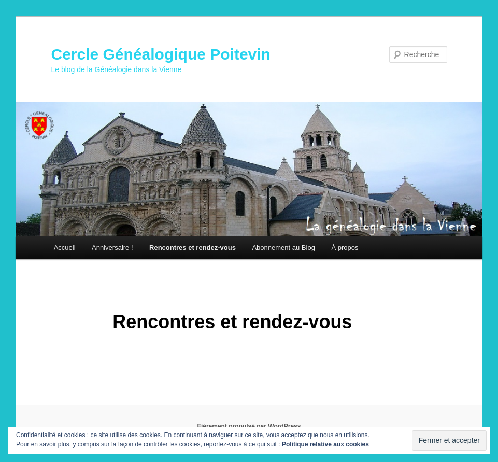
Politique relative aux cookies (325, 444)
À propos (344, 247)
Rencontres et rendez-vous (192, 247)
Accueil (65, 247)
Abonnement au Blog (283, 247)
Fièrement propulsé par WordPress (249, 426)
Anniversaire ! (112, 247)
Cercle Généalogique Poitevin (160, 54)
